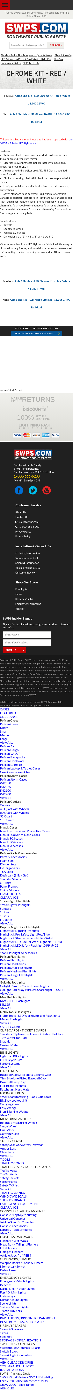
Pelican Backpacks (12, 757)
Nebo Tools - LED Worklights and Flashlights (30, 1015)
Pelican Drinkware (12, 761)
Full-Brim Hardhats (13, 1085)
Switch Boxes (9, 1351)
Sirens (4, 1333)
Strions (4, 912)
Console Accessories (14, 1226)
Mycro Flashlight (11, 1019)
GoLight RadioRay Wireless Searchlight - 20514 (31, 989)
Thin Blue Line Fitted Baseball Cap (23, 1078)
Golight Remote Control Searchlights (24, 986)
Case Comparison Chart (16, 772)
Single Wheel (8, 1126)
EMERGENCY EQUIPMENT (19, 1203)
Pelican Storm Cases (13, 779)
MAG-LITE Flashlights (15, 1001)
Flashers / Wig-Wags (14, 1240)
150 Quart (7, 820)
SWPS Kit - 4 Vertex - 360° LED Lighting (26, 1377)
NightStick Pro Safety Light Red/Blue (25, 934)
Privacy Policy (23, 531)
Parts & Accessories (13, 857)
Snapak (5, 1041)
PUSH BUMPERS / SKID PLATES (22, 1322)
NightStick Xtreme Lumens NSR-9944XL (27, 938)
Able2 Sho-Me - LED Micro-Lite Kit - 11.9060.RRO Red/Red (36, 118)
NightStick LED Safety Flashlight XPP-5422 (29, 945)
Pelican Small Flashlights (16, 967)
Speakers (6, 1336)
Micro (4, 727)
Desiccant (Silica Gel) (14, 875)
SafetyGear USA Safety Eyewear (21, 1144)
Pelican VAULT (10, 753)
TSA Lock (6, 871)
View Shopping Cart (26, 558)
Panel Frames (9, 886)
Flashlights (21, 589)
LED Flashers (8, 1248)
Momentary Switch (13, 1266)
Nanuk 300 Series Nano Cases (20, 834)
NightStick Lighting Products (19, 930)
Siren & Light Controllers (16, 1355)
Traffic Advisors (11, 1311)
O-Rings (5, 882)
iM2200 (5, 794)
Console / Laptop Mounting (18, 1215)
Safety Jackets (9, 1178)
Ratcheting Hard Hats (14, 1089)
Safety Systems (10, 1063)
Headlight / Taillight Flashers (19, 1244)
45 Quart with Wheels (14, 809)
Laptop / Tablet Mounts (16, 1229)
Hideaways (7, 1296)
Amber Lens (8, 1148)
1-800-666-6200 (29, 526)
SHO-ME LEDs (31, 63)
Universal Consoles (13, 1218)
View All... (6, 742)
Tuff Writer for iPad (13, 1037)
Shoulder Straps (10, 879)
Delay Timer (8, 1270)
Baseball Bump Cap (13, 1082)
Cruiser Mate (9, 1045)
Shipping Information (27, 562)
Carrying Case (9, 1104)
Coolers (5, 805)
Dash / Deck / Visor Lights (17, 1288)
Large (4, 739)
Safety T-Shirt (9, 1185)
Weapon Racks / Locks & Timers (21, 1263)
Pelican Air (7, 746)
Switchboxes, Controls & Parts (20, 1347)
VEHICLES (7, 1388)
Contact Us (21, 517)
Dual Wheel (7, 1130)
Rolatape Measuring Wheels (19, 1122)
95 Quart (6, 816)
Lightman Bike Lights (14, 1056)
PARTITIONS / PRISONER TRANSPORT (28, 1318)
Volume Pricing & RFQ (27, 567)
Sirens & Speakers (12, 1329)
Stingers (5, 908)
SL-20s (4, 916)
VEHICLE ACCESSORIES (16, 1362)
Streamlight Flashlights (15, 905)
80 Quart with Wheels (14, 812)
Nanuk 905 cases (11, 846)
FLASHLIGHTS (10, 894)
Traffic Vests (8, 1170)
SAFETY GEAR (10, 1026)
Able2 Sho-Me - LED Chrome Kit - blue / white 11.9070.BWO (36, 99)
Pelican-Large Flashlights (16, 975)
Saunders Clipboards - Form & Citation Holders (31, 1034)
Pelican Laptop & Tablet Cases (20, 768)
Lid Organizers (10, 868)
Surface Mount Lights (14, 1307)
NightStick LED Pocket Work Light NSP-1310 (31, 941)
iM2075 (5, 787)
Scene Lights (8, 1303)
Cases (18, 594)
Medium (5, 735)
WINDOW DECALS (13, 1196)
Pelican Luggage (11, 764)
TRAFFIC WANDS (12, 1192)
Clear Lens (7, 1152)
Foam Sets (7, 860)
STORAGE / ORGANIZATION (20, 1340)
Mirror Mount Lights (14, 1299)
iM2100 (5, 790)
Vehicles (20, 608)
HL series (6, 919)
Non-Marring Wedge (14, 1111)
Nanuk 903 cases (11, 838)
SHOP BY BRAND (12, 1200)
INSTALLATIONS (12, 1370)
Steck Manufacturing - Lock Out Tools (25, 1096)
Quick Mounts (9, 890)
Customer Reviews (26, 572)
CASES (4, 709)
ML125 (5, 1004)
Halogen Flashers (11, 1251)
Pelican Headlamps (13, 964)
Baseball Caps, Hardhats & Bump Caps (26, 1074)
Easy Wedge (8, 1108)
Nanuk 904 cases (11, 842)
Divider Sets (8, 864)
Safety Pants (8, 1181)
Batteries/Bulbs (24, 599)
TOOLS (5, 1159)
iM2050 (5, 783)
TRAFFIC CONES (12, 1163)
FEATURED (8, 713)
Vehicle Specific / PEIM (15, 1255)
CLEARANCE (9, 716)
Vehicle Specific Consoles (17, 1222)
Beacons (5, 1285)
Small (3, 731)
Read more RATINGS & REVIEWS (34, 333)
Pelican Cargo (9, 750)
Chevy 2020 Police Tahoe (17, 1384)
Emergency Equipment (28, 603)
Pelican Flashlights (12, 960)
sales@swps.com (29, 521)
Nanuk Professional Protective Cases (25, 831)
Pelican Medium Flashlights (18, 971)
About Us (20, 512)
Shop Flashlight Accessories (18, 953)
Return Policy (22, 536)
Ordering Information (27, 553)
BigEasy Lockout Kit (13, 1100)
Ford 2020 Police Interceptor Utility (24, 1381)
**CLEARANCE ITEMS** (17, 1366)
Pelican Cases (9, 724)
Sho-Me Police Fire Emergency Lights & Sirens (26, 55)
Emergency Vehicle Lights (17, 1281)
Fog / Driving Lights (13, 1292)
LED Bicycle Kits (11, 1060)
